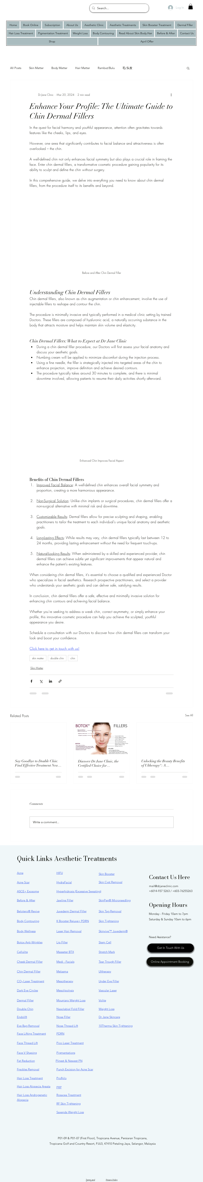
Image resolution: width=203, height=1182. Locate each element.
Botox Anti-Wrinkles (29, 942)
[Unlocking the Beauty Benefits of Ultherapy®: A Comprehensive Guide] (165, 738)
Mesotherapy (64, 981)
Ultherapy (105, 971)
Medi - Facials (65, 962)
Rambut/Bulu (106, 68)
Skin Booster (107, 874)
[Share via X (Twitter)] (41, 681)
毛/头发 (127, 68)
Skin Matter (36, 68)
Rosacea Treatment (68, 1095)
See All (189, 715)
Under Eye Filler (109, 981)
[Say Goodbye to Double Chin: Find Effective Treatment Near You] (38, 738)
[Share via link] (60, 681)
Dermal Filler (25, 1000)
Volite (102, 1000)
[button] (190, 6)
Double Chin (25, 1009)
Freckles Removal (28, 1069)
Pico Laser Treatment (70, 1043)
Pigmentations (65, 1053)
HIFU (59, 873)
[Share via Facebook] (31, 681)
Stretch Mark (107, 952)
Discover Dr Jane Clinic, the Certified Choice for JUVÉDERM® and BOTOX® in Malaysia (101, 763)
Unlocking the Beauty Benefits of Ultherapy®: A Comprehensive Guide (163, 763)
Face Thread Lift (27, 1043)
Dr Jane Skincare (109, 1017)
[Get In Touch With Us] (171, 948)
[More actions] (171, 94)
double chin (57, 658)
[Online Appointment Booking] (170, 961)
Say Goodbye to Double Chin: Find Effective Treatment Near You (37, 763)
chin (72, 658)
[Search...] (119, 8)
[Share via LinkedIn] (50, 681)
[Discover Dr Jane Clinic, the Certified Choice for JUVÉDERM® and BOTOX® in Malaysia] (101, 738)
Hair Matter (82, 68)
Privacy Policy (112, 1179)
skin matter (38, 658)
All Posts (15, 68)
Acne (20, 873)
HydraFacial (64, 882)
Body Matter (59, 68)
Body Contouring (28, 921)
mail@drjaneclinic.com (163, 886)
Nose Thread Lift (67, 1026)
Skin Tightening (109, 921)
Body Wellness (26, 931)
